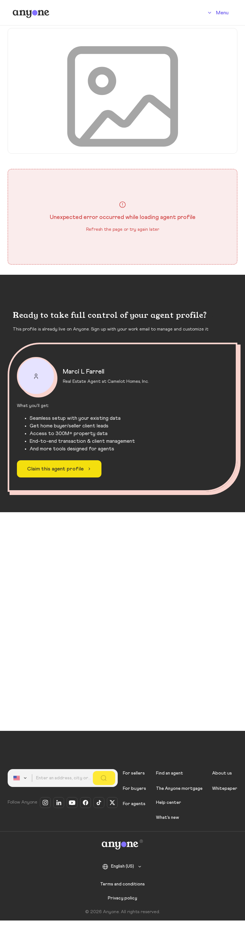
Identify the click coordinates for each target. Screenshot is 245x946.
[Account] (217, 13)
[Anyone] (31, 12)
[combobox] (21, 778)
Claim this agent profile (60, 469)
